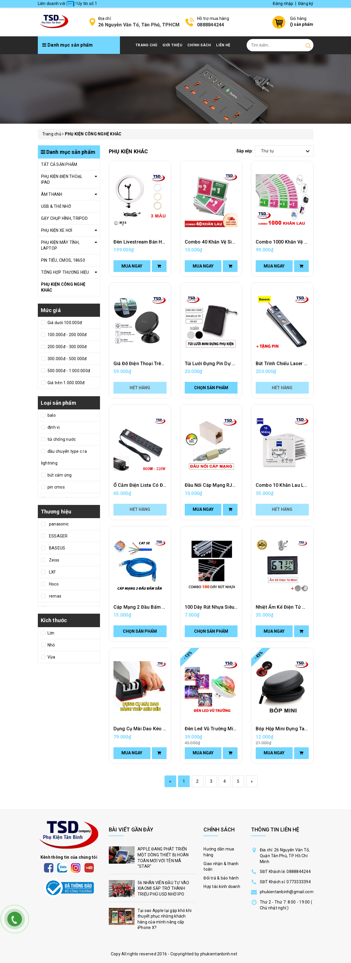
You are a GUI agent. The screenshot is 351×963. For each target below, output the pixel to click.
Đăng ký (305, 3)
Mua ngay (131, 266)
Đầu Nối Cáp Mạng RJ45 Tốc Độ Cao (224, 485)
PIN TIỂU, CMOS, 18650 (63, 260)
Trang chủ (146, 45)
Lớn (51, 633)
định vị (53, 427)
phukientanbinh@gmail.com (286, 891)
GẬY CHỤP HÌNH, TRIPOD (64, 218)
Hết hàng (140, 387)
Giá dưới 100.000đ (64, 322)
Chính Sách (199, 45)
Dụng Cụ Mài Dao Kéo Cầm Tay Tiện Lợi (157, 728)
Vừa (51, 657)
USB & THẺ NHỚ (56, 206)
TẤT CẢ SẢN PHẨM (59, 164)
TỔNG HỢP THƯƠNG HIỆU (65, 272)
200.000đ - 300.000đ (67, 346)
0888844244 (210, 25)
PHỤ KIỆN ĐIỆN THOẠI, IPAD (61, 179)
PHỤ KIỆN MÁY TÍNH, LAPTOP (60, 245)
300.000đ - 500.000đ (67, 358)
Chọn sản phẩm (211, 387)
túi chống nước (61, 439)
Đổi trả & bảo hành (221, 878)
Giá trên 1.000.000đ (66, 382)
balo (51, 415)
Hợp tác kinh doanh (222, 886)
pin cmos (56, 487)
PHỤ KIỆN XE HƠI (56, 230)
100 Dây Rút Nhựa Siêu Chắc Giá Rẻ (223, 607)
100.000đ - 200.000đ (67, 334)
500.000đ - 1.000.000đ (68, 370)
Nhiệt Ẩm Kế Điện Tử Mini (283, 607)
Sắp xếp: (244, 151)
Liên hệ (223, 45)
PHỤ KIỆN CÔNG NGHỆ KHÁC (63, 287)
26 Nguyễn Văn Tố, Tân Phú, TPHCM (138, 25)
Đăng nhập (283, 3)
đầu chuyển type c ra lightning (64, 457)
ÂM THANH (51, 194)
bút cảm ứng (59, 475)
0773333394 (298, 881)
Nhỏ (51, 645)
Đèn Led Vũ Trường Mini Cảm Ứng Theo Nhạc (234, 728)
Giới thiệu (172, 45)
